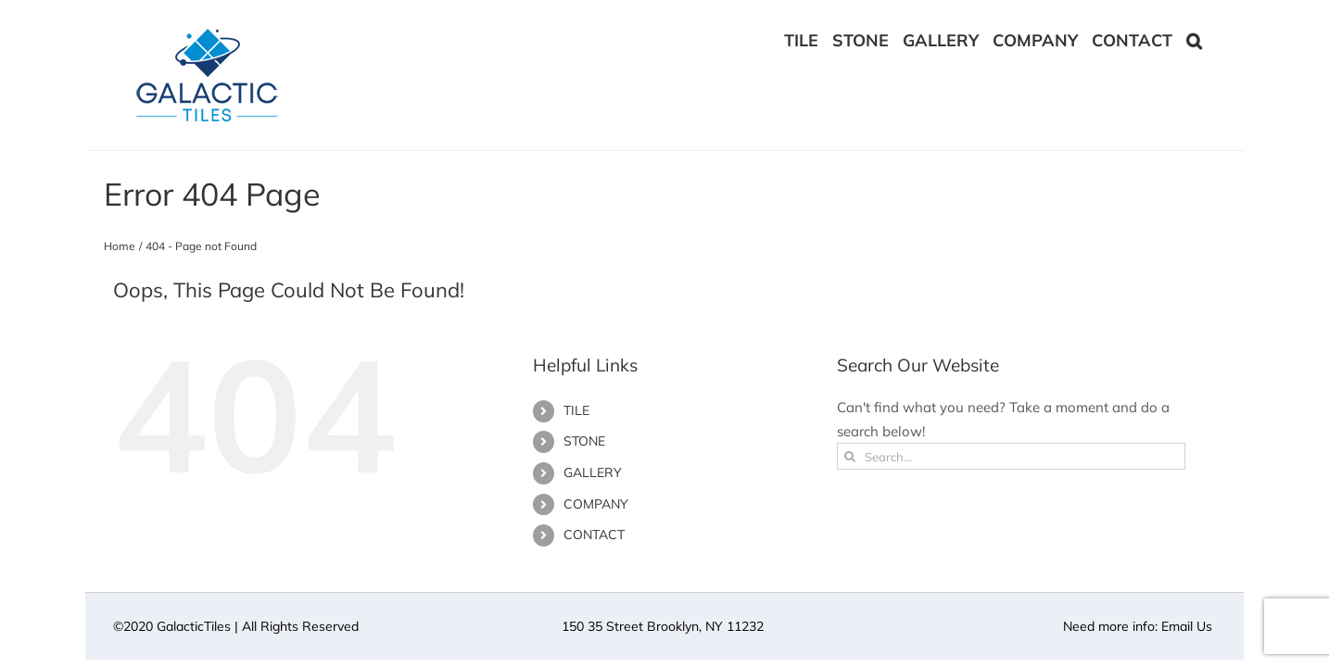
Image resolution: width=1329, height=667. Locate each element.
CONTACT (594, 534)
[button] (1208, 39)
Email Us (1186, 626)
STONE (584, 441)
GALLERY (592, 472)
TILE (576, 410)
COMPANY (595, 504)
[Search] (850, 456)
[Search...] (1011, 456)
